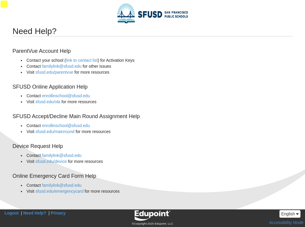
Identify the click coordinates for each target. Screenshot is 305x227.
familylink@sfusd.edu (62, 66)
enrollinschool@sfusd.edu (66, 95)
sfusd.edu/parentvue (54, 72)
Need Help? (34, 213)
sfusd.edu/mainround (54, 131)
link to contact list (82, 60)
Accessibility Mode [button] (286, 222)
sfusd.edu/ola (47, 101)
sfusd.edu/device (51, 161)
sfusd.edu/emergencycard (59, 191)
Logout (11, 213)
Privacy (58, 213)
